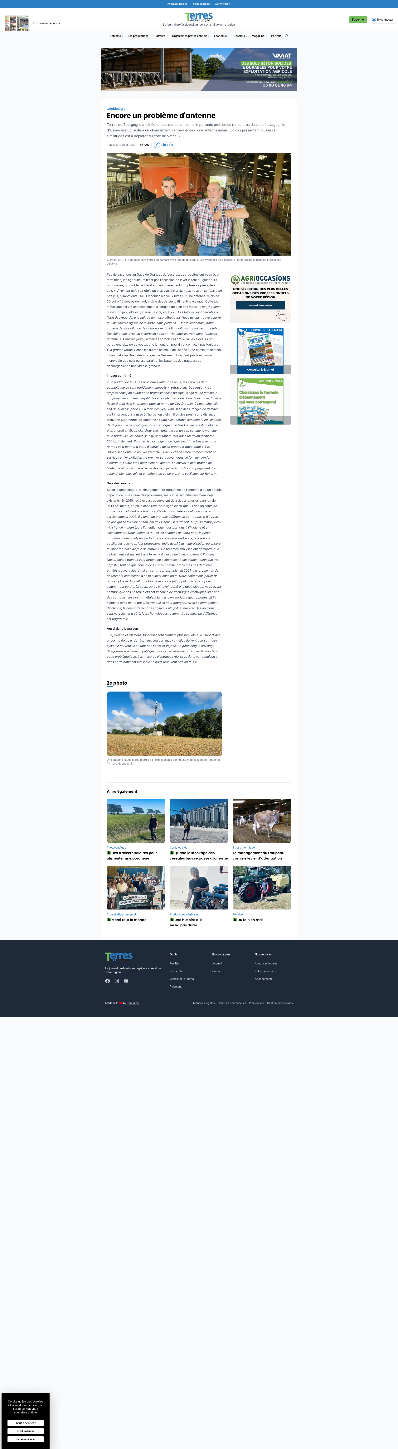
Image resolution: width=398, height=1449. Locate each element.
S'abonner (358, 19)
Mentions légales (204, 1003)
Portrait (276, 35)
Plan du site (256, 1003)
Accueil (217, 963)
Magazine (259, 35)
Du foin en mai (248, 919)
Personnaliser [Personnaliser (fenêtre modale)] (26, 1439)
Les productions (140, 35)
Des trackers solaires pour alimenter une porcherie (132, 855)
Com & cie (133, 1003)
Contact (217, 971)
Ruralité (161, 35)
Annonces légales (266, 963)
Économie (222, 35)
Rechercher (177, 971)
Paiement (176, 986)
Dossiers (241, 35)
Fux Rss (175, 963)
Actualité (117, 35)
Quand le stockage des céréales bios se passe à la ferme (199, 855)
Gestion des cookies (280, 1003)
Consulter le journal (182, 978)
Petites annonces (266, 971)
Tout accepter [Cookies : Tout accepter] (26, 1423)
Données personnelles (232, 1003)
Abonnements (264, 978)
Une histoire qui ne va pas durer (186, 922)
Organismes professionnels (191, 35)
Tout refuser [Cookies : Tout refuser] (25, 1431)
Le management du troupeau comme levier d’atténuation (258, 855)
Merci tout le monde (127, 919)
